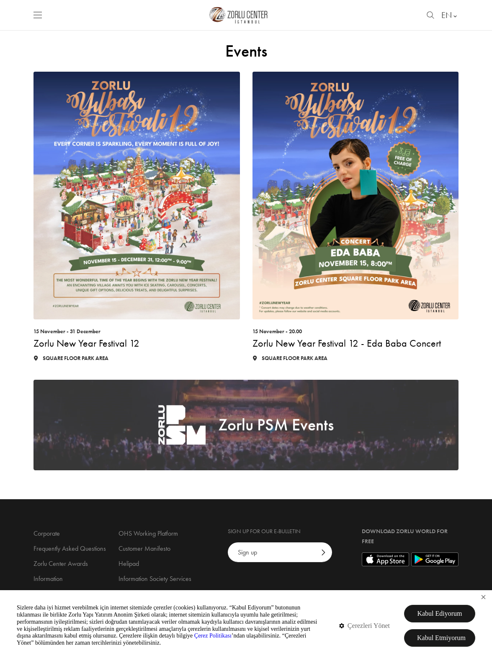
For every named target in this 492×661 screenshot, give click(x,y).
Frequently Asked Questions (69, 548)
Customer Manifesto (144, 548)
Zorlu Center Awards (60, 563)
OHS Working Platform (148, 533)
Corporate (46, 533)
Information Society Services (154, 578)
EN (450, 15)
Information (48, 578)
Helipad (128, 563)
